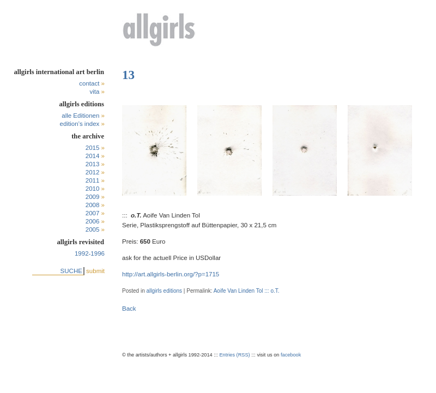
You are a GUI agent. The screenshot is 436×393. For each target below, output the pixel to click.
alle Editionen (80, 115)
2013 (93, 164)
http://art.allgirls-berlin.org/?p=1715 (170, 274)
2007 (93, 213)
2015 (93, 147)
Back (129, 308)
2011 (93, 180)
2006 (93, 221)
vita (94, 91)
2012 (93, 172)
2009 (93, 197)
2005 (93, 229)
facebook (291, 355)
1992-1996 (90, 253)
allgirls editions (164, 291)
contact (89, 83)
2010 (93, 188)
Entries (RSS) (234, 355)
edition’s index (80, 123)
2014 (93, 156)
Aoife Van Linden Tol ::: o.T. (247, 291)
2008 (93, 205)
